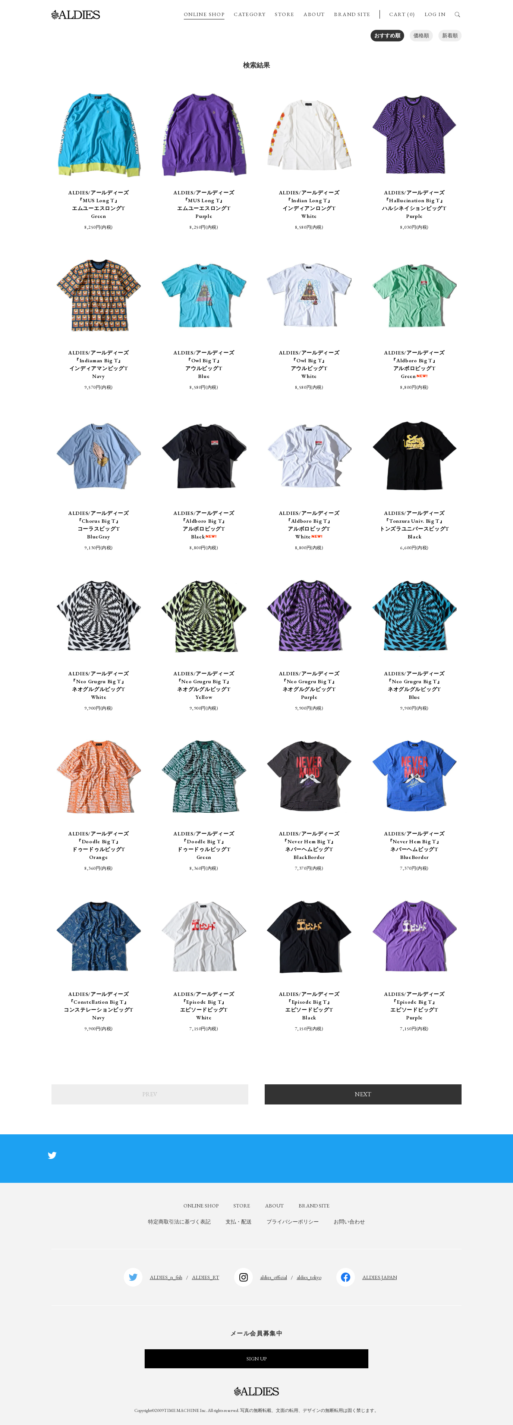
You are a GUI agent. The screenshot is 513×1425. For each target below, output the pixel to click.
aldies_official (273, 1277)
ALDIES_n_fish (166, 1277)
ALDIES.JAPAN (379, 1277)
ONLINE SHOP (204, 14)
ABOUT (314, 14)
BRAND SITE (352, 14)
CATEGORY (249, 14)
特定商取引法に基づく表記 (179, 1222)
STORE (284, 14)
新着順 (450, 35)
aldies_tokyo (309, 1277)
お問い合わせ (349, 1222)
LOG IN (435, 14)
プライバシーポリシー (293, 1222)
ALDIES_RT (205, 1277)
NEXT (363, 1094)
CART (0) (402, 14)
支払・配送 (239, 1222)
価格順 (421, 35)
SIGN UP (256, 1358)
